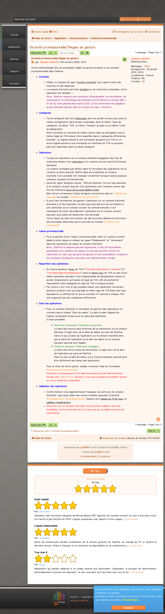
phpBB (83, 447)
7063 (147, 66)
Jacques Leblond (140, 58)
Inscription (143, 19)
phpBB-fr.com (101, 451)
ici (72, 92)
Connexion (128, 19)
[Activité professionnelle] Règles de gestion (62, 47)
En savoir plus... (131, 599)
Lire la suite (131, 519)
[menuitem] (53, 31)
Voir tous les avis (95, 478)
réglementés (67, 376)
